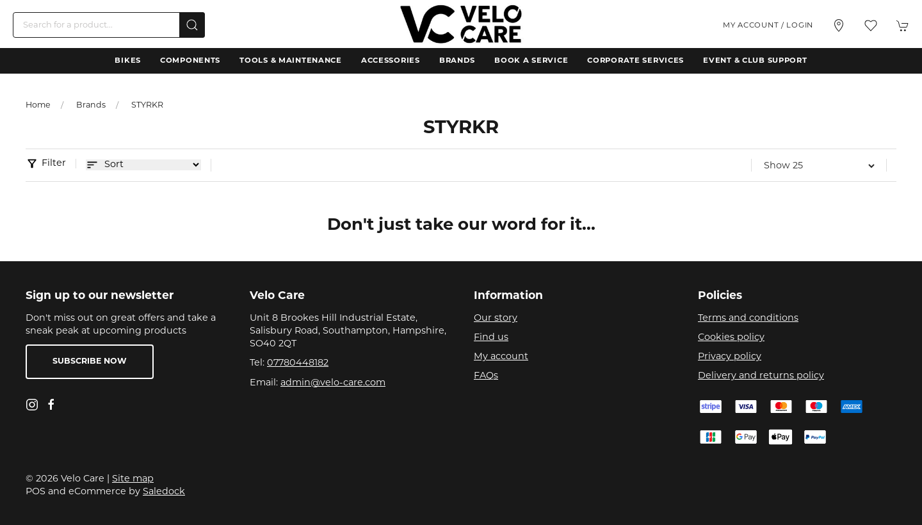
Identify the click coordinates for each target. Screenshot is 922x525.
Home (38, 105)
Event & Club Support (755, 61)
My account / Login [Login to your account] (768, 25)
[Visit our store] (838, 25)
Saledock (164, 492)
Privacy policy (729, 357)
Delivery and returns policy (761, 376)
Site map (133, 479)
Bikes (128, 61)
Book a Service (531, 61)
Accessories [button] (390, 61)
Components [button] (190, 61)
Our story (495, 318)
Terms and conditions (748, 318)
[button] (870, 25)
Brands (457, 61)
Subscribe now (90, 362)
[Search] (109, 25)
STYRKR (147, 105)
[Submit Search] (192, 25)
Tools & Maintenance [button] (290, 61)
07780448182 (297, 363)
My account (501, 357)
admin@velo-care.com (332, 383)
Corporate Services (635, 61)
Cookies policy (731, 338)
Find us (491, 338)
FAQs (486, 376)
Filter (54, 163)
